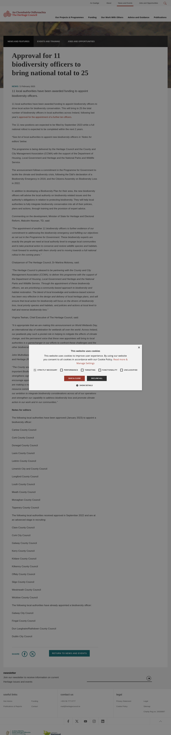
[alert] (85, 367)
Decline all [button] (96, 378)
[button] (85, 385)
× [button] (139, 348)
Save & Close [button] (74, 378)
